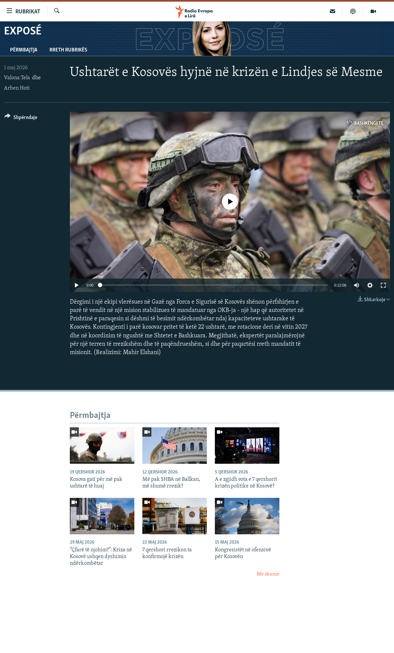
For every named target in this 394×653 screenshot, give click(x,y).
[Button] (20, 118)
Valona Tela (17, 78)
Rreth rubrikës (68, 50)
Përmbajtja (23, 50)
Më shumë (268, 574)
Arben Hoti (17, 88)
